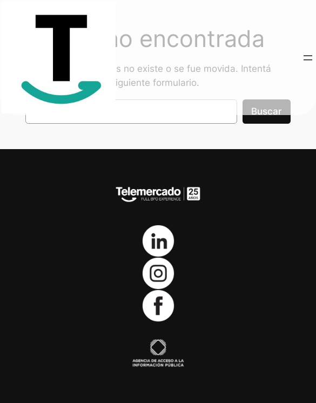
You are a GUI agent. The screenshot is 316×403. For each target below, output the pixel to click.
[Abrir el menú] (307, 57)
